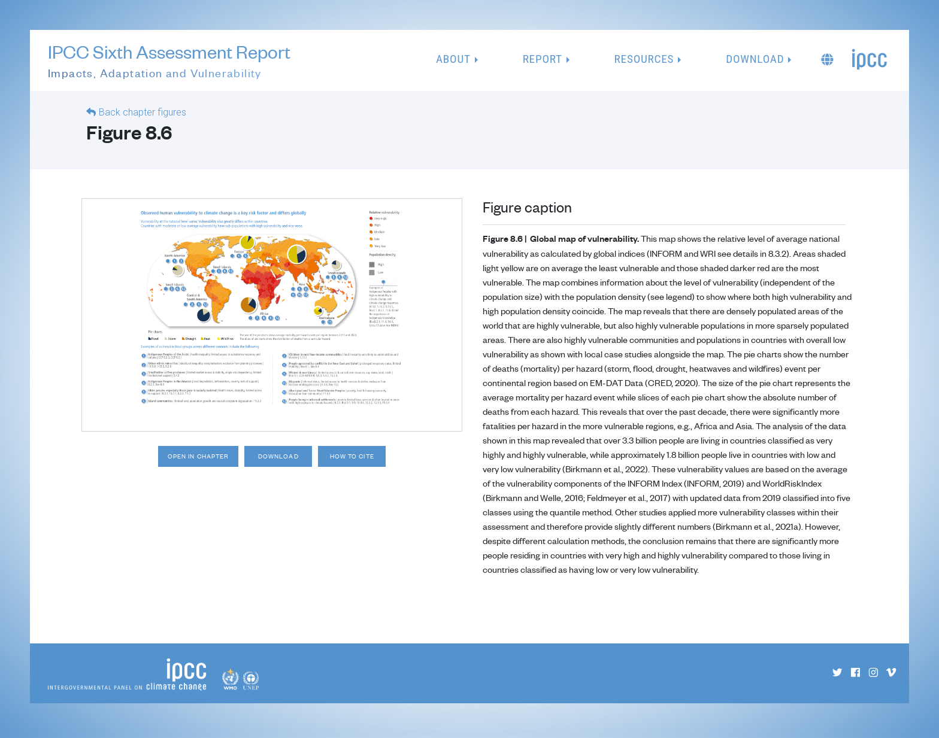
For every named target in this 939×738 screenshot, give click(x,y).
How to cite (373, 463)
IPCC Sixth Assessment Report (169, 63)
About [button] (453, 61)
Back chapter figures (142, 117)
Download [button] (755, 61)
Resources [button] (644, 61)
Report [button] (542, 61)
